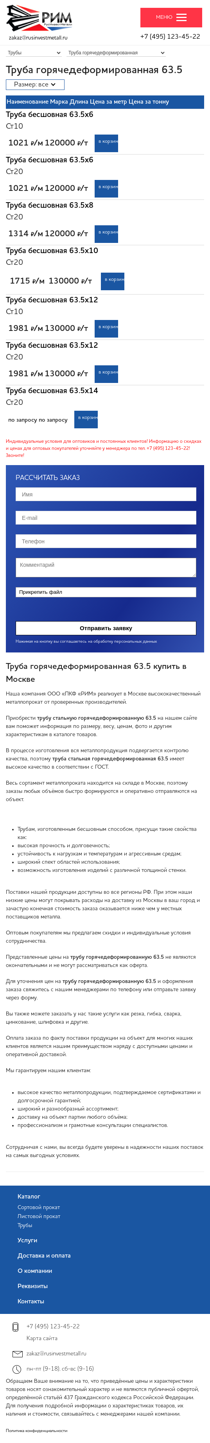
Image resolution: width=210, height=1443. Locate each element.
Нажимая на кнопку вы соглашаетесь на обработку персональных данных (86, 642)
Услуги (27, 1241)
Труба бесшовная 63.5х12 (52, 300)
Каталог (29, 1197)
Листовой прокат (39, 1216)
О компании (35, 1271)
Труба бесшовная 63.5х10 (52, 251)
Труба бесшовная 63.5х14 (52, 391)
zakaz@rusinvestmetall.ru (38, 38)
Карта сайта (42, 1339)
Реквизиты (33, 1286)
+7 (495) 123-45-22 (170, 37)
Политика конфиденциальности (36, 1431)
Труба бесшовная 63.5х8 (49, 206)
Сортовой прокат (39, 1207)
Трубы (25, 1225)
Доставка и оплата (44, 1256)
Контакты (31, 1302)
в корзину (108, 141)
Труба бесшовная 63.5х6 (49, 115)
